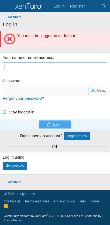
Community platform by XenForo (44, 215)
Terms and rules (37, 201)
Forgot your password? (23, 98)
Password (11, 80)
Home (94, 201)
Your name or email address (28, 57)
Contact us (12, 201)
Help (82, 201)
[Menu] (7, 6)
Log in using (14, 157)
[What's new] (93, 6)
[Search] (103, 6)
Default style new (19, 194)
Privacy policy (64, 201)
